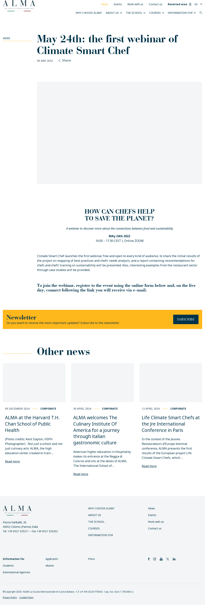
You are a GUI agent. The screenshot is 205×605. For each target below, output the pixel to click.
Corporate (48, 408)
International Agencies (16, 572)
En (196, 4)
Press (91, 559)
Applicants (52, 559)
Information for (180, 12)
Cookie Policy (26, 597)
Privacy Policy (10, 597)
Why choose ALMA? (89, 12)
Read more (12, 461)
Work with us (135, 4)
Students (8, 565)
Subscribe (186, 319)
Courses (155, 12)
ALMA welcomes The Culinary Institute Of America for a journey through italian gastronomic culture (96, 430)
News (104, 4)
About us (112, 12)
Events (118, 4)
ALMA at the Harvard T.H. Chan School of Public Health (32, 423)
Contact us (155, 4)
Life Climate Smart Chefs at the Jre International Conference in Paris (171, 423)
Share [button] (64, 60)
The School (134, 12)
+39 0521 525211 (18, 531)
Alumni (50, 565)
